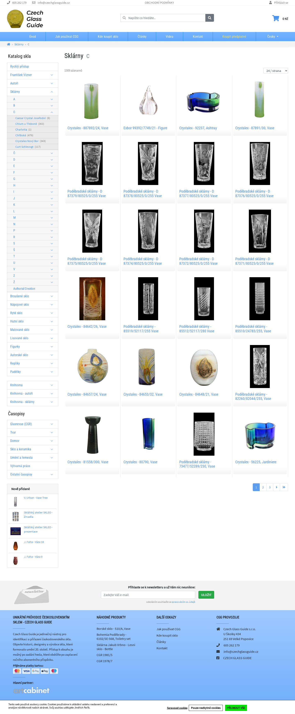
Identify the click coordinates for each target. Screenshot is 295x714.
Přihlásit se (281, 3)
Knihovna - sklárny (33, 402)
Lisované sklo (33, 338)
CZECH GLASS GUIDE (237, 658)
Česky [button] (268, 37)
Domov (33, 441)
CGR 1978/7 (104, 661)
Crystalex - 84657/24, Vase (86, 394)
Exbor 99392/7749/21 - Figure (145, 128)
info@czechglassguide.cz (54, 3)
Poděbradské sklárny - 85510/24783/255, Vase (253, 328)
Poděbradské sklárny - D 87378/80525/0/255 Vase (142, 193)
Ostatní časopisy (33, 474)
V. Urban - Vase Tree (36, 497)
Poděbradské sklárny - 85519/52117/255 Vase (140, 328)
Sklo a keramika (33, 449)
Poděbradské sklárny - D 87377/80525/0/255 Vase (198, 193)
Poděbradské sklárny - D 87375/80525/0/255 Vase (86, 261)
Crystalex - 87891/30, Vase (254, 128)
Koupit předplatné (234, 37)
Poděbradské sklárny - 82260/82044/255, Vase (253, 396)
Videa (169, 37)
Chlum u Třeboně (29, 124)
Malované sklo (33, 330)
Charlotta (23, 129)
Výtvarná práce (20, 466)
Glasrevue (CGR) (33, 424)
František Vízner (33, 75)
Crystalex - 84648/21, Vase (198, 394)
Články (142, 37)
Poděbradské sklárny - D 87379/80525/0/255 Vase (86, 193)
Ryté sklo (33, 313)
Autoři (33, 83)
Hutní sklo (33, 321)
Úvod (32, 37)
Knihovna (33, 385)
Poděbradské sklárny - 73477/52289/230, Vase (197, 464)
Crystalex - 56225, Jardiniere (255, 462)
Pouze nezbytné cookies (206, 708)
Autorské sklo (33, 355)
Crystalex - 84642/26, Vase (86, 326)
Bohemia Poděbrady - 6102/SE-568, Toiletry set (113, 636)
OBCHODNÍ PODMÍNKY (159, 3)
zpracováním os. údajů (183, 601)
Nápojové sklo (33, 304)
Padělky (33, 372)
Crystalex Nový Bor (30, 141)
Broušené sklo (33, 296)
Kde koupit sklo (108, 37)
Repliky (33, 363)
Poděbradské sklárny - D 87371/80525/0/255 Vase (254, 261)
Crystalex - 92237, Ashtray (198, 128)
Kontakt (198, 37)
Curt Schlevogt (28, 147)
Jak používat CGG (66, 37)
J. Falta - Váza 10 (34, 542)
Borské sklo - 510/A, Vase (113, 629)
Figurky (33, 346)
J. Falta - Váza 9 (33, 556)
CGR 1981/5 (104, 655)
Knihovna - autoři (33, 393)
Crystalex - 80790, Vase (140, 462)
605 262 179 (19, 3)
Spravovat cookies (177, 708)
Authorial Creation (24, 289)
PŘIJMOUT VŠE (236, 708)
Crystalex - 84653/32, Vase (142, 394)
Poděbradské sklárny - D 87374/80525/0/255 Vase (142, 261)
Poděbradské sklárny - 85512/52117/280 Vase (196, 328)
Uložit (206, 595)
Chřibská (24, 135)
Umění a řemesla (33, 458)
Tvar (33, 432)
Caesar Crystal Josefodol (32, 118)
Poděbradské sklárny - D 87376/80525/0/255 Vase (254, 193)
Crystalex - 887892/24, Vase (87, 128)
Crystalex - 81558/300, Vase (87, 462)
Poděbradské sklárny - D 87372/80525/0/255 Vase (198, 261)
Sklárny (33, 92)
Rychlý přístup (19, 66)
